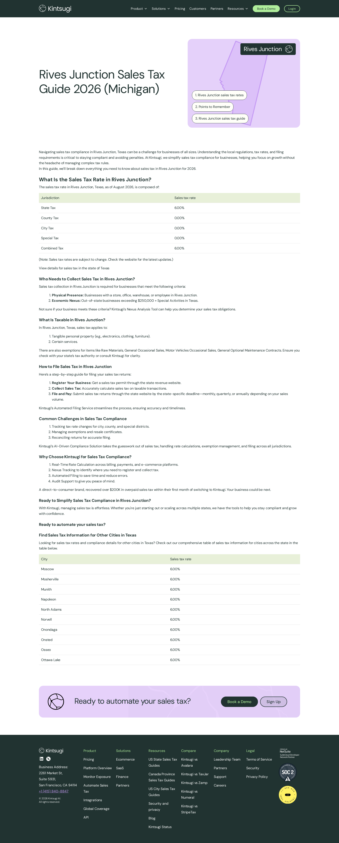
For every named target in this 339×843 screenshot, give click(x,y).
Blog (152, 818)
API (86, 817)
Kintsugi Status (160, 827)
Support (220, 776)
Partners (122, 785)
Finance (122, 776)
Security (252, 768)
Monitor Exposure (96, 776)
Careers (220, 785)
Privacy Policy (257, 776)
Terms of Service (259, 759)
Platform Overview (97, 768)
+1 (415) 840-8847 (54, 791)
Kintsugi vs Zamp (194, 782)
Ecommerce (125, 759)
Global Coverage (96, 808)
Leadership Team (227, 759)
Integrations (92, 800)
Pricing (88, 759)
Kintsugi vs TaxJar (195, 774)
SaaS (120, 768)
